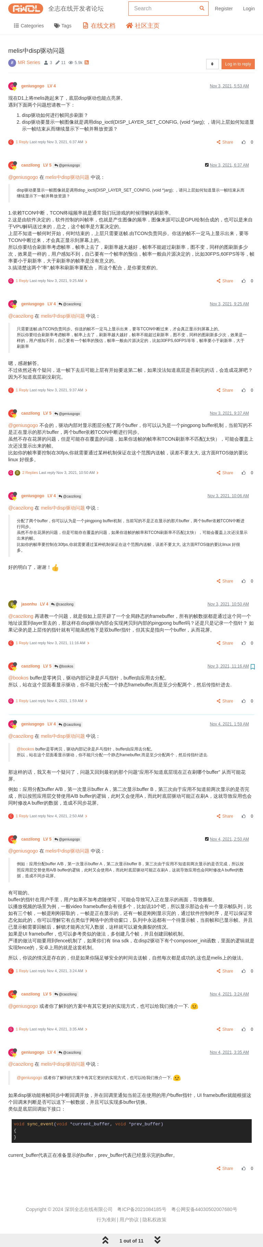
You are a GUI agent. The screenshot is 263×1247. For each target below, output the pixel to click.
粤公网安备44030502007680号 (204, 1209)
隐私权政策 (154, 1219)
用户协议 (129, 1219)
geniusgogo (39, 86)
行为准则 (106, 1219)
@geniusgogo (67, 165)
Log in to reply (238, 64)
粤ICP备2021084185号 (141, 1209)
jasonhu (35, 604)
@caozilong (70, 304)
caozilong (37, 165)
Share (225, 142)
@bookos (63, 666)
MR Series (29, 62)
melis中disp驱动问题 (67, 177)
